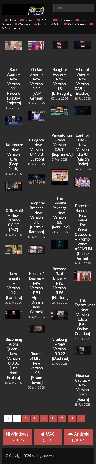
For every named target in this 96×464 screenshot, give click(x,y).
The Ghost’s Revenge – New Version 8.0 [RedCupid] (61, 213)
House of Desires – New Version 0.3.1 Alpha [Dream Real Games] (36, 292)
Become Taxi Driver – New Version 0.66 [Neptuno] (60, 283)
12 (62, 418)
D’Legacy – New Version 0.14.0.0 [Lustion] (36, 150)
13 (72, 418)
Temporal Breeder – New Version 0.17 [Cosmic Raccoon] (37, 217)
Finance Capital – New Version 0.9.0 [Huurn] (82, 387)
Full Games (62, 20)
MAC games (48, 436)
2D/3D (43, 20)
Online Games (75, 24)
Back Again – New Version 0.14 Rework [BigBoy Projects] (13, 86)
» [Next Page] (81, 418)
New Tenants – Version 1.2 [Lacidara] (14, 285)
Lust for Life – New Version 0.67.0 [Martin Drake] (82, 149)
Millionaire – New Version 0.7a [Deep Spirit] (14, 157)
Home (10, 20)
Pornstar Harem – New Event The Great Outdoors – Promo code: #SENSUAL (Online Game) (84, 232)
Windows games (17, 436)
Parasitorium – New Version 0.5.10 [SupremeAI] (62, 145)
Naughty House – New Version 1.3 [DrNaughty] (62, 81)
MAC (55, 24)
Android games (78, 436)
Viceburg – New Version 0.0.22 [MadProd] (60, 349)
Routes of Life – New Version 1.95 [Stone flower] (36, 368)
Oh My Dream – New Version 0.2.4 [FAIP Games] (36, 84)
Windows (22, 24)
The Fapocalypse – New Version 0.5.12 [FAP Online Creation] (85, 317)
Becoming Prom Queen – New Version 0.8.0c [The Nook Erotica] (14, 358)
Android (41, 24)
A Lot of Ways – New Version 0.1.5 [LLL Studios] (82, 81)
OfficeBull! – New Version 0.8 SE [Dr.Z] (14, 220)
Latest (26, 20)
